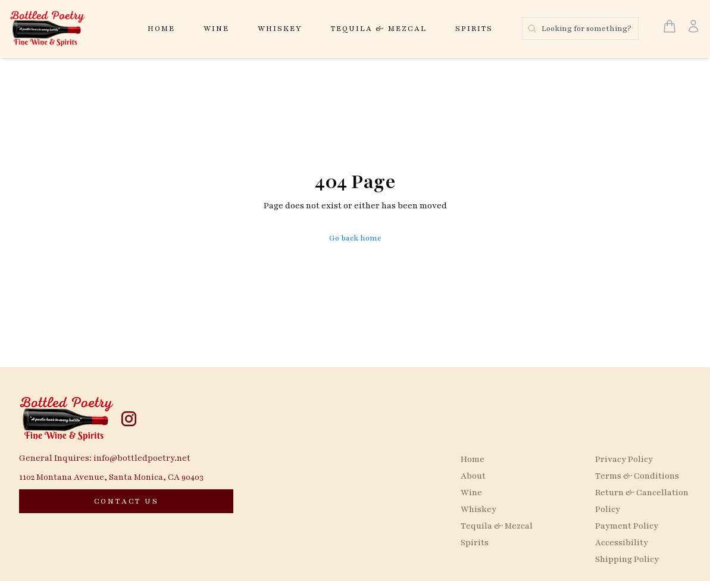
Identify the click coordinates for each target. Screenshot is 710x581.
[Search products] (580, 28)
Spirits (474, 28)
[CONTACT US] (126, 501)
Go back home (355, 238)
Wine (216, 28)
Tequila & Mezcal (379, 28)
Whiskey (280, 28)
